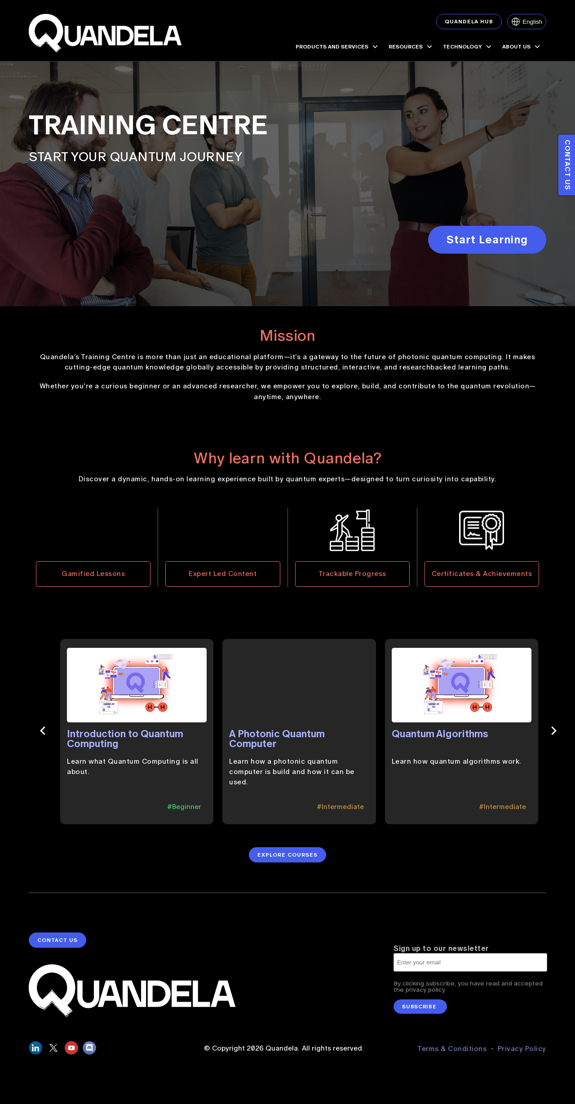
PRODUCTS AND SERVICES (338, 46)
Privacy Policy (522, 1053)
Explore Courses (287, 860)
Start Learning (487, 239)
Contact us (567, 165)
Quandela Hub (469, 21)
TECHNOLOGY (468, 46)
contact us (57, 950)
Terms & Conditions (453, 1053)
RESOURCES (411, 46)
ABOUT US (522, 46)
